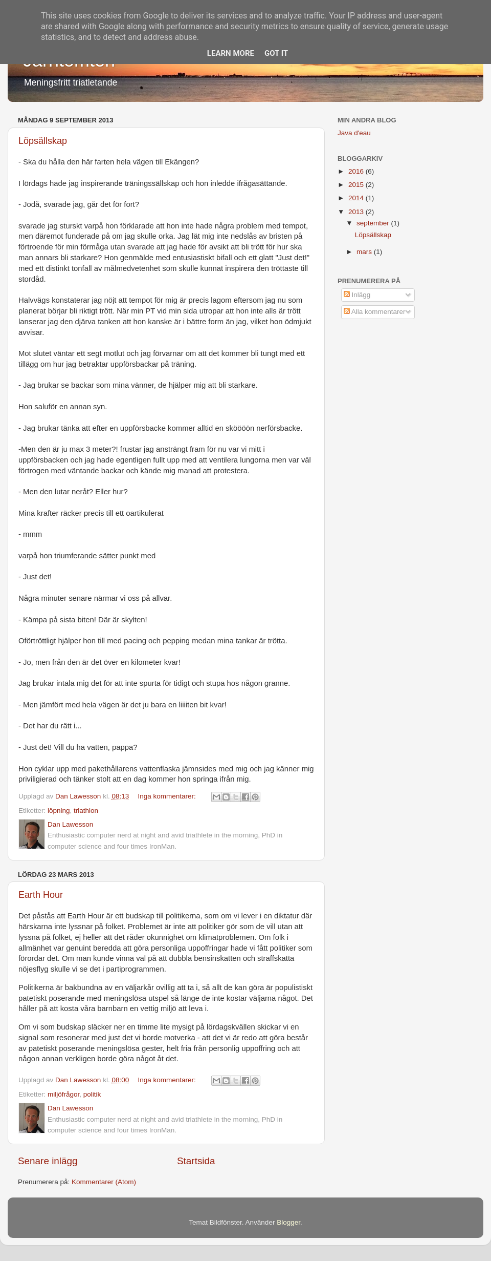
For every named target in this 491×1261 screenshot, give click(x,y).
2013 (357, 212)
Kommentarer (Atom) (104, 1182)
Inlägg (357, 295)
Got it (276, 53)
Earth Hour (40, 895)
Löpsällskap (42, 141)
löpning (59, 810)
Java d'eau (354, 133)
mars (365, 252)
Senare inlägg (48, 1160)
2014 (357, 198)
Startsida (196, 1160)
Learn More (230, 53)
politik (92, 1094)
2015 (357, 184)
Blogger (288, 1222)
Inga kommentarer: (167, 796)
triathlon (86, 810)
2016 (357, 171)
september (373, 223)
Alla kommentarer (375, 312)
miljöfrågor (63, 1094)
